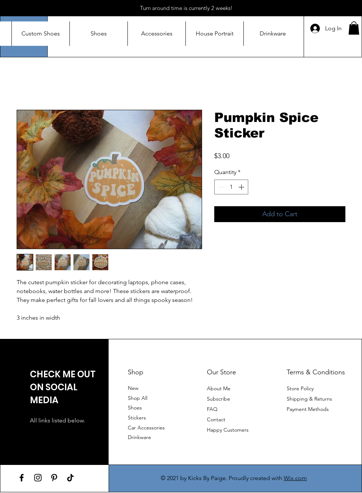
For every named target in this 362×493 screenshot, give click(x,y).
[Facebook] (22, 478)
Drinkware (139, 437)
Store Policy (300, 388)
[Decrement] (220, 187)
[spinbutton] (231, 187)
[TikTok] (70, 478)
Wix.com (295, 478)
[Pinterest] (54, 478)
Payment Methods (308, 409)
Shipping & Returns (309, 398)
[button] (353, 28)
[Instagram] (38, 478)
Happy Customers (228, 429)
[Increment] (242, 187)
